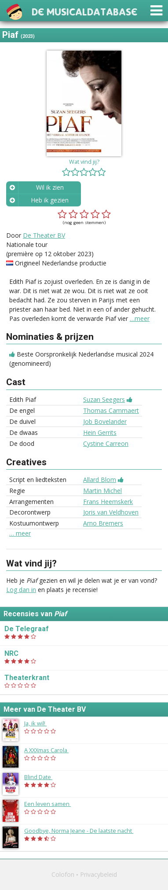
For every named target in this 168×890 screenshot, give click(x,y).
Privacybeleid (98, 874)
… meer (20, 533)
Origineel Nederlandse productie (60, 263)
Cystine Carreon (105, 443)
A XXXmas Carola (50, 750)
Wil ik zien (50, 187)
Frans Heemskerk (108, 501)
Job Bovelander (105, 421)
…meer (140, 318)
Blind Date (42, 777)
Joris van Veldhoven (111, 512)
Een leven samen (52, 804)
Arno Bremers (103, 523)
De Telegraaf (26, 629)
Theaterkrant (26, 677)
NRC (11, 653)
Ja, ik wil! (39, 723)
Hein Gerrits (100, 432)
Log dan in (21, 589)
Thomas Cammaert (111, 410)
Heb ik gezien (50, 200)
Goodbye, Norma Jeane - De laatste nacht (83, 831)
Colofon (62, 874)
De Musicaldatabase (84, 11)
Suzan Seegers (104, 399)
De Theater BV (44, 235)
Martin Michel (102, 490)
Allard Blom (99, 479)
